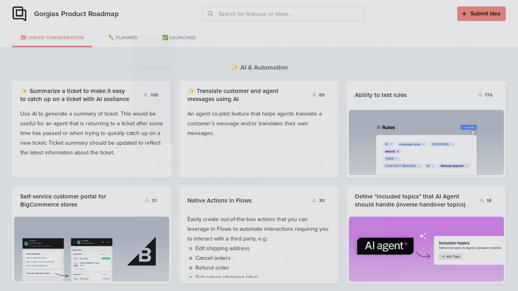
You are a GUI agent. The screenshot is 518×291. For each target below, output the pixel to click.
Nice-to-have (217, 269)
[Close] (502, 15)
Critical (295, 269)
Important (259, 269)
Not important (169, 269)
